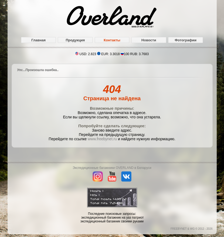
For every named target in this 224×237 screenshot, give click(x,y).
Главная (38, 40)
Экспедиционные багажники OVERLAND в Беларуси (112, 168)
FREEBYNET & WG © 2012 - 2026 (192, 228)
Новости (148, 40)
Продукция (75, 40)
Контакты (112, 40)
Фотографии (185, 40)
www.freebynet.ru (102, 139)
